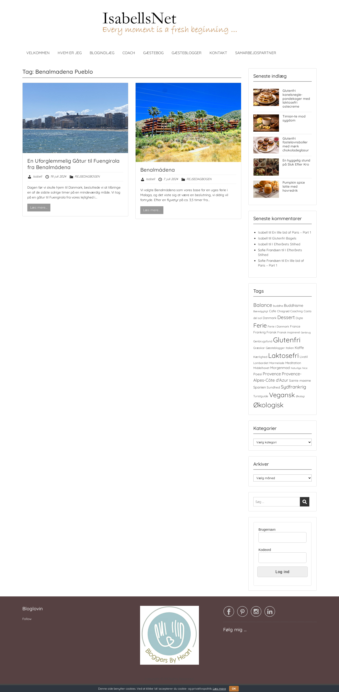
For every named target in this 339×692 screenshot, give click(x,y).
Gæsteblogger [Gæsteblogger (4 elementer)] (275, 348)
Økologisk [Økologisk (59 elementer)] (268, 405)
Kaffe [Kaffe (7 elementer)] (299, 347)
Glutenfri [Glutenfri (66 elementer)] (286, 340)
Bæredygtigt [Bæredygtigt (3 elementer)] (260, 311)
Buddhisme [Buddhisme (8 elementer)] (293, 305)
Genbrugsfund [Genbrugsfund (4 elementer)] (262, 341)
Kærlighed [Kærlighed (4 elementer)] (260, 357)
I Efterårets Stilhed (286, 244)
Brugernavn (266, 529)
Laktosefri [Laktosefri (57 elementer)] (283, 355)
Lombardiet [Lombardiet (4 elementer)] (260, 363)
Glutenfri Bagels (284, 238)
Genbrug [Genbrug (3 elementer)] (306, 332)
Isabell (37, 176)
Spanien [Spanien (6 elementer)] (259, 387)
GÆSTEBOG (153, 52)
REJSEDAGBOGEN (87, 176)
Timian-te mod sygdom (294, 118)
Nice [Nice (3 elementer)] (304, 368)
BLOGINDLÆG (102, 52)
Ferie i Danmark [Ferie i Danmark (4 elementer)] (278, 326)
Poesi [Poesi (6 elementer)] (257, 374)
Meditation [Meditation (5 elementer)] (293, 363)
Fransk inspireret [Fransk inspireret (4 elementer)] (288, 332)
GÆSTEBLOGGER (187, 52)
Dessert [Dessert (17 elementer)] (286, 317)
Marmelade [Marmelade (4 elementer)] (276, 363)
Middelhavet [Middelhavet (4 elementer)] (261, 368)
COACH (128, 52)
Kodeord (264, 550)
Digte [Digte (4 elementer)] (299, 318)
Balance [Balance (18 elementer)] (262, 305)
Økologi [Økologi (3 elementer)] (300, 396)
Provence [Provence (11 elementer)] (272, 373)
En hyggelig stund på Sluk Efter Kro (296, 162)
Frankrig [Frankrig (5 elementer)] (259, 332)
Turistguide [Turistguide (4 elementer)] (260, 396)
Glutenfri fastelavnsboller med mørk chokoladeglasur (295, 144)
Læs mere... (39, 207)
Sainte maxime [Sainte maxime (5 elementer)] (300, 380)
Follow (27, 619)
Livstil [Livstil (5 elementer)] (304, 357)
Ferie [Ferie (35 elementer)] (260, 325)
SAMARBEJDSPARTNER (255, 52)
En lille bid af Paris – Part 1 (291, 232)
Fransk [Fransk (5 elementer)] (271, 332)
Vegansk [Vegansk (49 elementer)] (282, 395)
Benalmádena (157, 169)
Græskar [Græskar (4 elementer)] (259, 348)
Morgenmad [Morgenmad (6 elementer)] (280, 368)
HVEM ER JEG (70, 52)
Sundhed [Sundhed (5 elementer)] (273, 387)
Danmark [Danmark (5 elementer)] (269, 318)
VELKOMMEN (38, 52)
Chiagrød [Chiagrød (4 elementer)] (283, 311)
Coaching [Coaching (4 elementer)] (296, 311)
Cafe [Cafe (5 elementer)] (272, 311)
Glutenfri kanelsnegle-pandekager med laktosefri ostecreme (296, 99)
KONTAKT (218, 52)
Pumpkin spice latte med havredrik (293, 186)
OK (234, 688)
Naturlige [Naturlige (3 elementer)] (296, 368)
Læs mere (219, 688)
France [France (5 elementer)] (295, 326)
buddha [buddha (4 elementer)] (278, 306)
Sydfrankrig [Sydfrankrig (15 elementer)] (293, 387)
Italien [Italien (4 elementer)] (290, 348)
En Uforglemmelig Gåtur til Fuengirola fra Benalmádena (73, 164)
